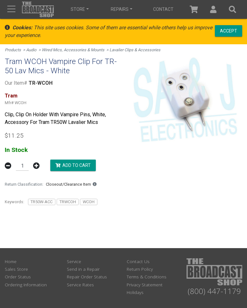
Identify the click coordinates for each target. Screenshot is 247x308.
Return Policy (140, 269)
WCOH (89, 201)
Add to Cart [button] (73, 165)
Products (13, 49)
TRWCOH (68, 201)
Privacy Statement (145, 285)
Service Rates (80, 285)
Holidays (135, 292)
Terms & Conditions (146, 277)
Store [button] (78, 9)
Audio (31, 49)
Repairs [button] (120, 9)
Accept (228, 30)
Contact (163, 9)
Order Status (18, 277)
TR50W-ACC (42, 201)
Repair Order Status (87, 277)
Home (11, 261)
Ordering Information (26, 285)
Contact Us (138, 261)
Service (74, 261)
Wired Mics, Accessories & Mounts (73, 49)
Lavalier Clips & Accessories (134, 49)
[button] (213, 9)
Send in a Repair (83, 269)
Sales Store (16, 269)
